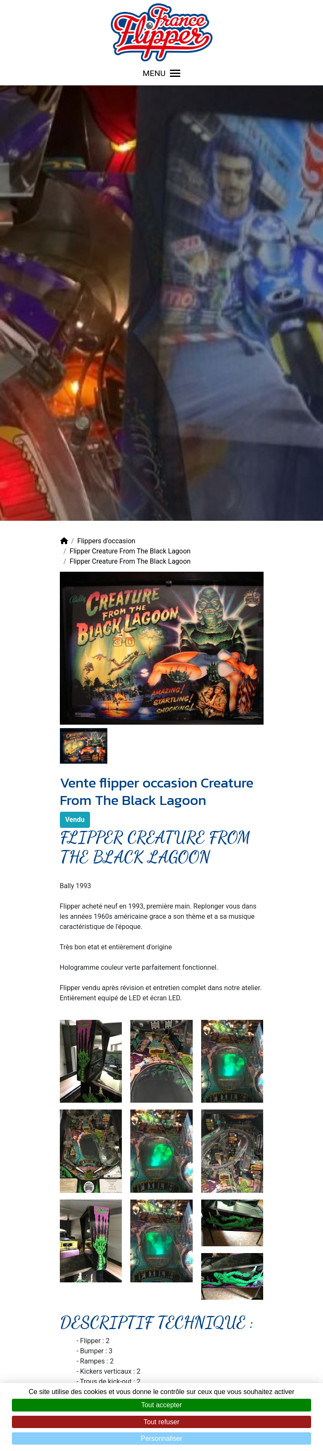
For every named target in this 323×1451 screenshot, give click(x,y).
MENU (161, 73)
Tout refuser (161, 1422)
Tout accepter (161, 1405)
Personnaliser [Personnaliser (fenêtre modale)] (162, 1438)
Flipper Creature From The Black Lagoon (130, 551)
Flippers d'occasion (106, 541)
